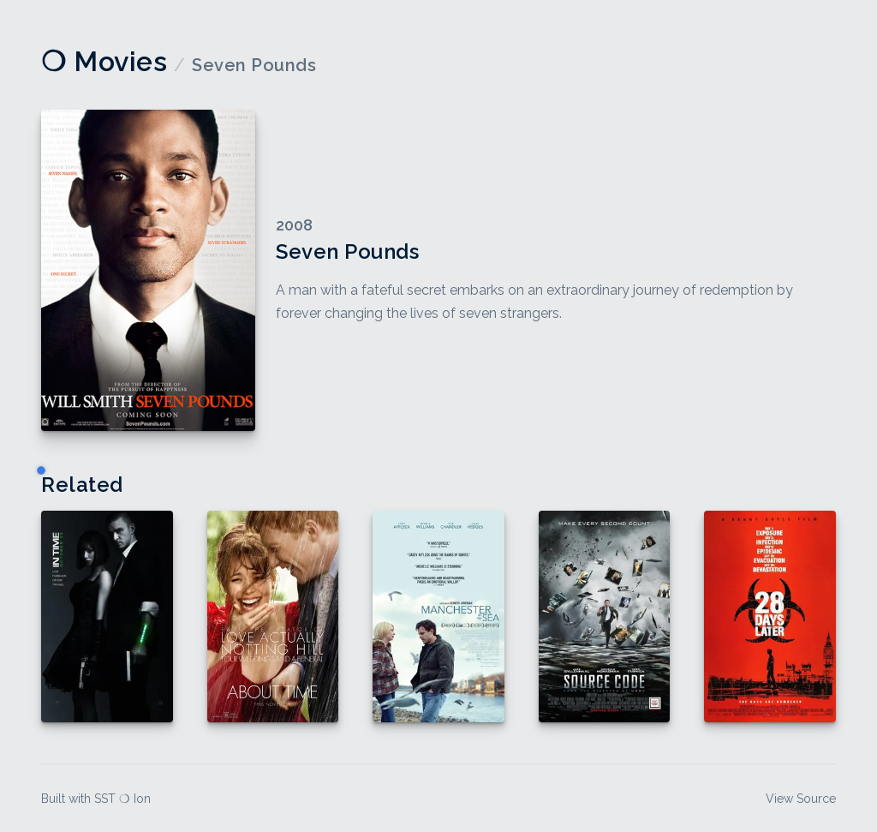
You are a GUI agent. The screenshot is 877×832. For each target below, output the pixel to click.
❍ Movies (104, 61)
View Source (801, 798)
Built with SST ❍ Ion (96, 798)
